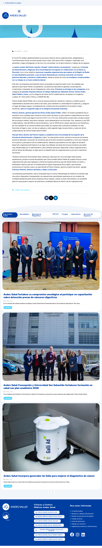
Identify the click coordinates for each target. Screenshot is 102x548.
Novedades (25, 190)
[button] (46, 198)
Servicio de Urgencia (89, 216)
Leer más (8, 309)
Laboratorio (76, 215)
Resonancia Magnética (37, 216)
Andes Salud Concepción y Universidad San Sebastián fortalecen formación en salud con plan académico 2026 (47, 389)
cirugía (65, 215)
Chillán (17, 190)
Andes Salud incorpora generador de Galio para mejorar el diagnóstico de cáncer (49, 477)
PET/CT (55, 215)
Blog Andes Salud (8, 216)
